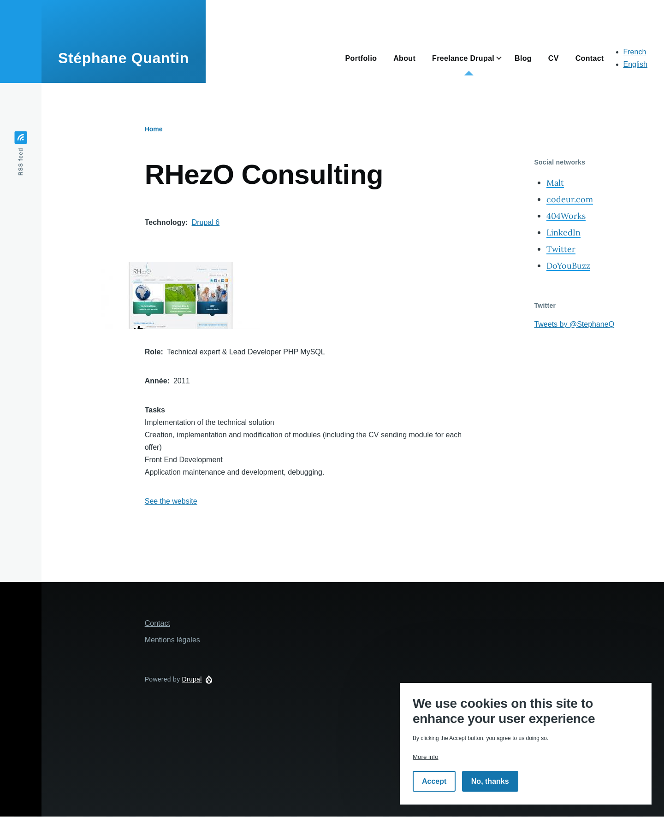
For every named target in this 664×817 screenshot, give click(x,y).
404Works (566, 216)
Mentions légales (172, 640)
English (635, 64)
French (634, 52)
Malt (555, 182)
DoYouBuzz (568, 265)
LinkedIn (563, 232)
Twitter (560, 249)
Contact (157, 623)
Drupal (192, 679)
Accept (434, 781)
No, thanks (490, 781)
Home (154, 129)
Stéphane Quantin (123, 58)
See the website (171, 501)
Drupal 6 (205, 222)
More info (426, 756)
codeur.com (569, 199)
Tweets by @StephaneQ (574, 324)
